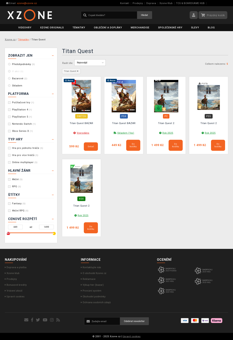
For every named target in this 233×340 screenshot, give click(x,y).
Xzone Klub (166, 3)
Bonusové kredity (16, 285)
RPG (16, 186)
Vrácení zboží (13, 290)
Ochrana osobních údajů (96, 302)
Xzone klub (12, 273)
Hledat (144, 15)
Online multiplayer (25, 162)
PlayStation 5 (22, 116)
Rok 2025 (167, 133)
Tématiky (78, 27)
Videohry (24, 27)
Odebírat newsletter (134, 321)
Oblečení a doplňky (108, 27)
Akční (17, 179)
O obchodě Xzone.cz (93, 273)
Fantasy (19, 203)
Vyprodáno (83, 133)
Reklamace (88, 279)
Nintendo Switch (24, 123)
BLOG (211, 27)
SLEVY (195, 27)
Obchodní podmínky (93, 296)
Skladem (17, 85)
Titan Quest (71, 71)
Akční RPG (20, 210)
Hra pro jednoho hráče (27, 148)
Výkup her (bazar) (92, 285)
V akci (17, 71)
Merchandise (140, 27)
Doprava (151, 3)
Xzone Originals (52, 27)
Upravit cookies (15, 296)
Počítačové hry (23, 102)
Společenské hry (170, 27)
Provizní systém (91, 290)
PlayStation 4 (22, 109)
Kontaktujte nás (91, 267)
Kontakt (124, 3)
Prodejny (138, 3)
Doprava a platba (16, 267)
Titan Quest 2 (166, 123)
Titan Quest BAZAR (81, 123)
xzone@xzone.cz (21, 3)
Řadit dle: (67, 63)
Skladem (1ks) (125, 133)
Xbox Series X (22, 131)
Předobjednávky (23, 64)
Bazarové (19, 78)
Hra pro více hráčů (25, 155)
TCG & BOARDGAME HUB (190, 3)
